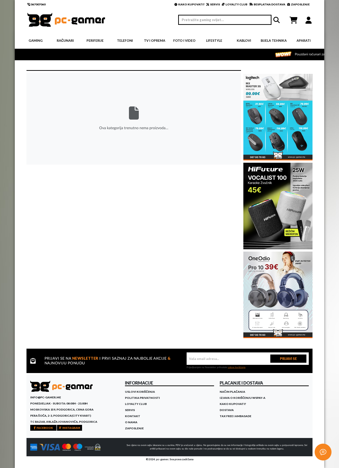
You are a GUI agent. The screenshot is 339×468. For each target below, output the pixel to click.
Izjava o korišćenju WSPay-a (242, 398)
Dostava (227, 410)
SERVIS (213, 4)
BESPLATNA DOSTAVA (267, 4)
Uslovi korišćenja (140, 391)
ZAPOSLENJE (298, 4)
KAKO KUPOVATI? (189, 4)
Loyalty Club (136, 404)
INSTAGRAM (69, 428)
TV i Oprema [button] (154, 40)
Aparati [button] (304, 40)
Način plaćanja (232, 391)
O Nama (131, 422)
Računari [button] (65, 40)
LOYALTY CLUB (234, 4)
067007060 (36, 4)
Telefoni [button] (125, 40)
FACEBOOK (43, 428)
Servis (130, 410)
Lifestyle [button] (214, 40)
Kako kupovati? (233, 404)
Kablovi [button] (244, 40)
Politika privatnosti (142, 398)
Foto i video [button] (184, 40)
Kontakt (132, 416)
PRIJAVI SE (288, 359)
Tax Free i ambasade (235, 416)
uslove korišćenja (236, 367)
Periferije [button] (95, 40)
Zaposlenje (134, 428)
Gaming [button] (36, 40)
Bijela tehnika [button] (274, 40)
